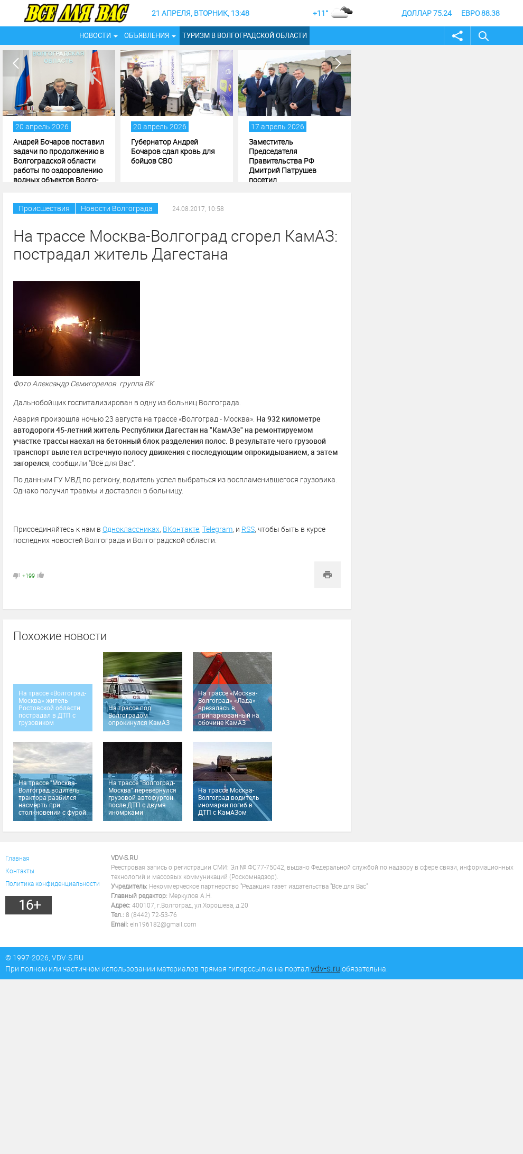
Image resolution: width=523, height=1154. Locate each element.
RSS (248, 529)
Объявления (146, 35)
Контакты (19, 870)
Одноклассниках (131, 529)
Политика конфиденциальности (52, 883)
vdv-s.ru (325, 968)
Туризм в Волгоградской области (244, 35)
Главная (17, 858)
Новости (95, 35)
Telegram (217, 529)
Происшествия (44, 208)
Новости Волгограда (117, 208)
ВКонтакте (181, 529)
